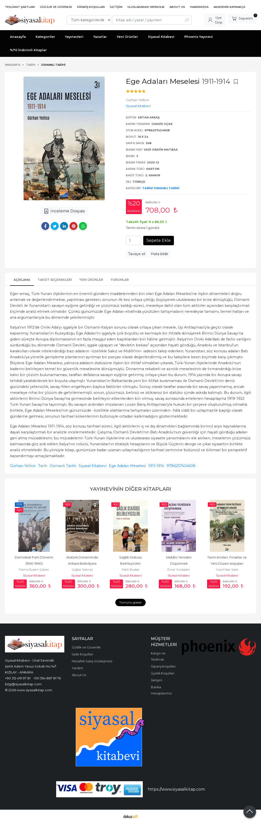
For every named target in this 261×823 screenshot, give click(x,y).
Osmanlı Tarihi (166, 188)
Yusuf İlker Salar (227, 569)
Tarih (147, 188)
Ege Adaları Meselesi (127, 466)
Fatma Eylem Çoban (34, 569)
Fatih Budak (130, 569)
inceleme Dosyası (64, 211)
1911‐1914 (156, 466)
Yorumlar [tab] (120, 280)
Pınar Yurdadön (178, 569)
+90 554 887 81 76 (47, 678)
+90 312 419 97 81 (17, 678)
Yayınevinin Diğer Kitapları (130, 489)
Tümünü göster (130, 602)
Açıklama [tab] (22, 280)
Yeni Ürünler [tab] (91, 280)
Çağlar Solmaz (82, 569)
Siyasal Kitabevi (92, 466)
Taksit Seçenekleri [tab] (55, 280)
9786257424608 (180, 466)
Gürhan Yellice (23, 466)
